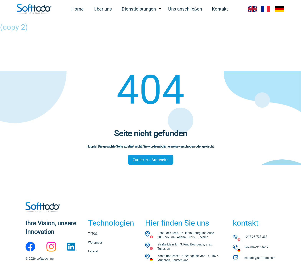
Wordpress (95, 242)
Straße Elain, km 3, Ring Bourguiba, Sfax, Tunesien (185, 246)
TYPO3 (93, 233)
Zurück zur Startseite (151, 159)
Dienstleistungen (139, 9)
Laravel (93, 251)
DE (279, 9)
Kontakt (220, 9)
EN (252, 9)
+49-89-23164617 (256, 247)
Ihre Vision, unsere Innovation (51, 227)
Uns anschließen (185, 9)
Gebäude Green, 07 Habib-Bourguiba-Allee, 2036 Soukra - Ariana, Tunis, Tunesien (185, 235)
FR (266, 9)
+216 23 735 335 (255, 237)
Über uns (103, 9)
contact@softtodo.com (259, 258)
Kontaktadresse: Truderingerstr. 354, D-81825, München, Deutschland (188, 258)
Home (77, 9)
